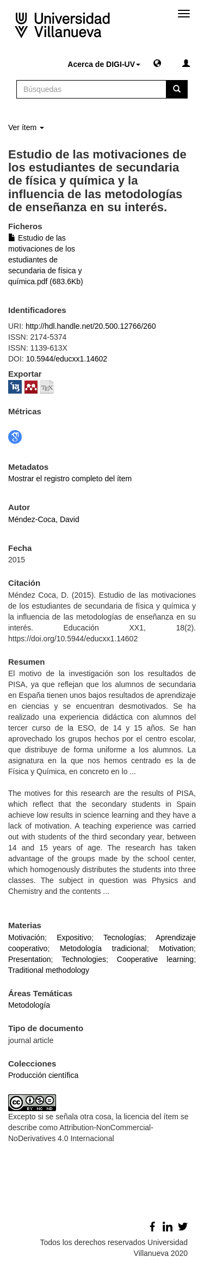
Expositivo (74, 937)
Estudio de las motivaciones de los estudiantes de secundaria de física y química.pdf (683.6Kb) (45, 260)
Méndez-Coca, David (43, 519)
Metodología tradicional (103, 948)
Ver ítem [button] (26, 127)
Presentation (29, 959)
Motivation (176, 948)
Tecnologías (123, 937)
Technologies (83, 959)
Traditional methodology (48, 970)
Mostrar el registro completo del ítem (70, 478)
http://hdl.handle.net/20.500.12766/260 (91, 326)
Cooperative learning (155, 959)
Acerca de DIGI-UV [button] (103, 64)
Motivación (26, 937)
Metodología (29, 1005)
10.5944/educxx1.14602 (66, 358)
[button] (157, 62)
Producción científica (43, 1075)
